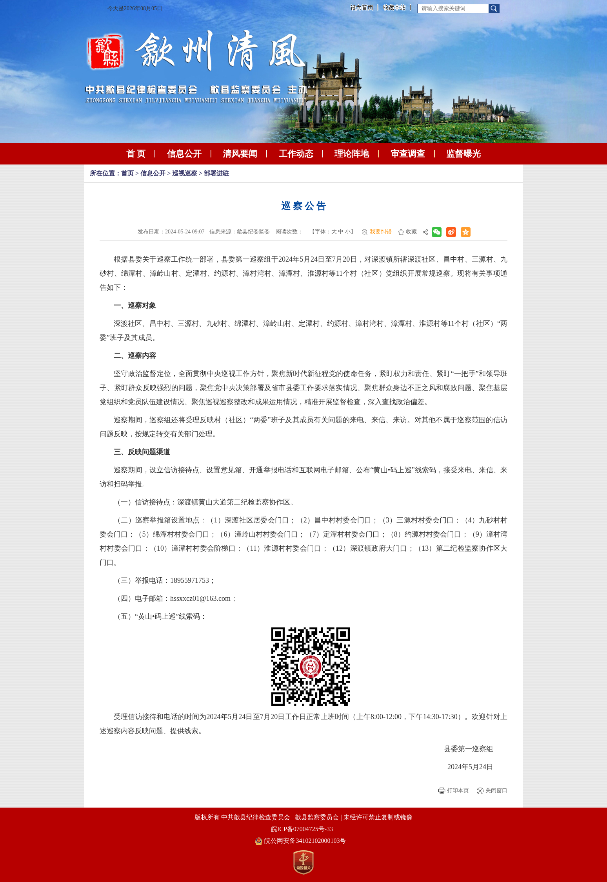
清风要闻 (240, 154)
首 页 (136, 154)
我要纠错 (381, 232)
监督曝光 (463, 154)
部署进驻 (216, 173)
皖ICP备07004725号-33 (302, 829)
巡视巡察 (184, 173)
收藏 (411, 232)
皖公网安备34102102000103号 (300, 840)
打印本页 (458, 790)
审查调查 (408, 154)
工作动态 (296, 154)
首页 (127, 173)
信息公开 (184, 154)
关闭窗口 (496, 790)
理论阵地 (351, 154)
